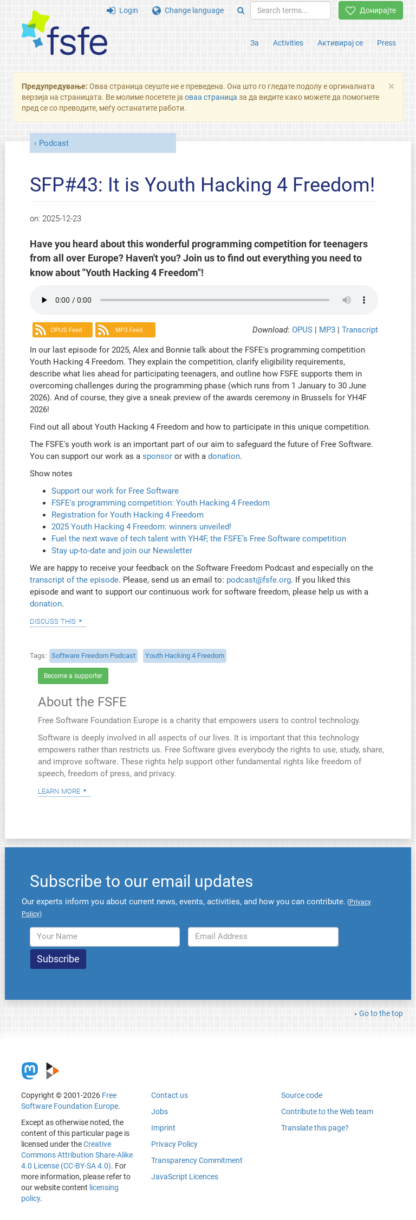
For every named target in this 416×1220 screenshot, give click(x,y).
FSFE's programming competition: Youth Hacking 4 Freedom (160, 503)
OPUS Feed (66, 330)
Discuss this (53, 621)
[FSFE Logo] (64, 33)
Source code (301, 1095)
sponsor (157, 456)
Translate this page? (315, 1127)
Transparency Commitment (197, 1160)
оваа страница (211, 97)
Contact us (169, 1095)
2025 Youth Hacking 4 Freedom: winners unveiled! (141, 527)
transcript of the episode (74, 580)
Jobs (159, 1111)
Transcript (360, 330)
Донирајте (371, 10)
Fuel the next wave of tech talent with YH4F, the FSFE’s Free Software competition (198, 539)
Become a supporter (73, 676)
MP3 (328, 330)
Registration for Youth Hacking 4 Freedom (127, 515)
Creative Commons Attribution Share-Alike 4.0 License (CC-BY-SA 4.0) (77, 1155)
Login (122, 10)
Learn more (59, 790)
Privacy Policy (174, 1144)
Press (386, 43)
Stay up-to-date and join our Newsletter (121, 550)
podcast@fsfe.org (258, 580)
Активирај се (340, 43)
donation (224, 456)
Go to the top (381, 1013)
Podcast (54, 143)
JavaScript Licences (184, 1176)
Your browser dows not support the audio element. (204, 300)
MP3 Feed (128, 330)
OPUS (303, 330)
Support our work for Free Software (115, 491)
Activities (288, 43)
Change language (188, 10)
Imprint (163, 1127)
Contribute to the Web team (327, 1111)
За (254, 43)
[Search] (241, 10)
